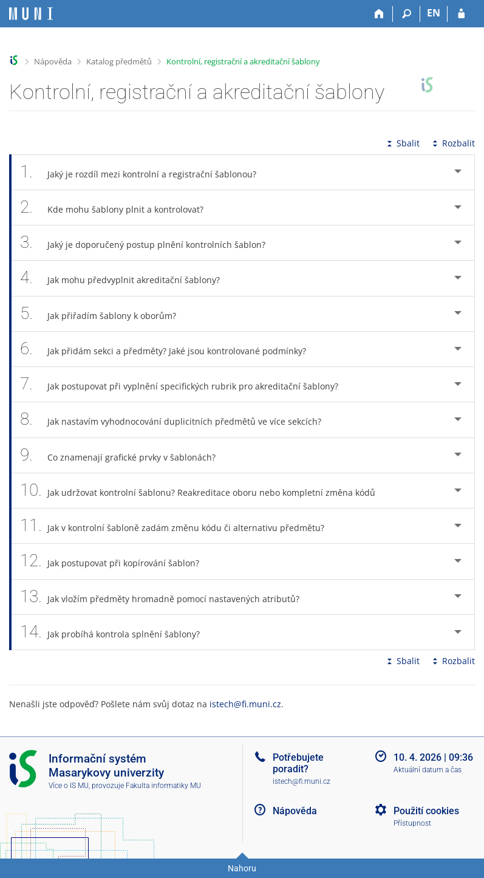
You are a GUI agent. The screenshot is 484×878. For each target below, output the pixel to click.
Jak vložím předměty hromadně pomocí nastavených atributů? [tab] (166, 597)
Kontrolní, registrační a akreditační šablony (243, 61)
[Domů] (379, 14)
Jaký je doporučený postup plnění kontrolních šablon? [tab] (149, 242)
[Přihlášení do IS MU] (461, 14)
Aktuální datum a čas (428, 770)
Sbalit (402, 143)
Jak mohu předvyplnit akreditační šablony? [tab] (126, 278)
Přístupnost (412, 823)
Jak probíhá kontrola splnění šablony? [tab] (116, 632)
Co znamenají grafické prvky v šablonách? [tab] (124, 455)
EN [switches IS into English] (433, 12)
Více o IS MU (69, 785)
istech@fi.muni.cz (245, 704)
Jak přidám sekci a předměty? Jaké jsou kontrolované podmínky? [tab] (169, 349)
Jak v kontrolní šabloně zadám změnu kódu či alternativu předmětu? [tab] (179, 526)
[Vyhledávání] (406, 14)
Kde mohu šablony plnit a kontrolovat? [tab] (118, 207)
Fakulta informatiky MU (163, 785)
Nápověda (53, 61)
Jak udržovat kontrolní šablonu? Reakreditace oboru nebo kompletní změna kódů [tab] (204, 490)
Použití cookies (426, 811)
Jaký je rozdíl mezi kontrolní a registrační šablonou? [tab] (145, 172)
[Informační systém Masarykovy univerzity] (31, 13)
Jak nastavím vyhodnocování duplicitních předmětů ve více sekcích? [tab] (177, 419)
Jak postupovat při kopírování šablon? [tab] (116, 561)
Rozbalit (452, 143)
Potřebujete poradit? (298, 763)
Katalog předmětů (119, 61)
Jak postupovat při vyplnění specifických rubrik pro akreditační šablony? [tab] (186, 384)
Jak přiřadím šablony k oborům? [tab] (104, 313)
